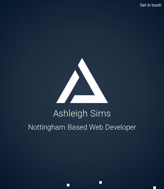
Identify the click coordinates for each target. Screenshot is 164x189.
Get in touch (150, 5)
